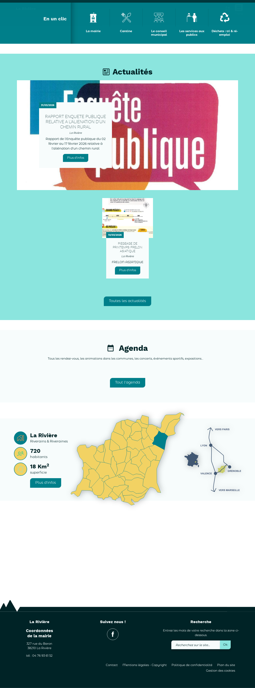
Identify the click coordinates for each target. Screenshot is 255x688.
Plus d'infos (75, 237)
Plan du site (226, 665)
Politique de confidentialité (192, 665)
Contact (112, 665)
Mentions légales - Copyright (145, 665)
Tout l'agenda (127, 462)
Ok (225, 644)
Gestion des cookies (220, 670)
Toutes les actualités (127, 380)
